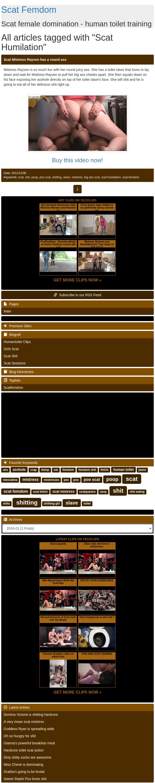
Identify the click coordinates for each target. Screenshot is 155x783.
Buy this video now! (77, 160)
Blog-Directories (19, 372)
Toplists (12, 380)
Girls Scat (11, 349)
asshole (19, 470)
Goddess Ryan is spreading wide (29, 729)
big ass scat (92, 177)
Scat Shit (10, 356)
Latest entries (17, 707)
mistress (77, 177)
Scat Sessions (15, 363)
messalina (10, 480)
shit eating (137, 491)
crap (33, 470)
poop (34, 177)
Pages (11, 304)
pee (66, 480)
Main (7, 311)
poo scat (45, 177)
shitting (57, 177)
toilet (87, 503)
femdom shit (87, 470)
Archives (13, 520)
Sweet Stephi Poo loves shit (25, 779)
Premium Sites (18, 326)
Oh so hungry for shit (20, 736)
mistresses (51, 480)
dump (45, 470)
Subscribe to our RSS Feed (77, 295)
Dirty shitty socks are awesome (27, 757)
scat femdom (130, 177)
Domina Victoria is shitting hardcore (31, 715)
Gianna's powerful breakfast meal (29, 743)
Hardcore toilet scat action (24, 750)
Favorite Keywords (21, 463)
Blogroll (12, 335)
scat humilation (111, 177)
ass (5, 470)
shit (27, 177)
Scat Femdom (28, 10)
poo (76, 480)
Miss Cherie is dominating (23, 765)
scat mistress (63, 491)
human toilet (123, 470)
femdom (68, 470)
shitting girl (52, 503)
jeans (142, 470)
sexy (103, 491)
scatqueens (87, 491)
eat (56, 470)
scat (21, 177)
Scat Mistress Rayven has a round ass (35, 60)
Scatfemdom (13, 388)
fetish (104, 470)
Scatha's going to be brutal (24, 772)
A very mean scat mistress (24, 722)
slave (66, 177)
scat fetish (40, 491)
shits (6, 503)
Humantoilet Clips (17, 342)
